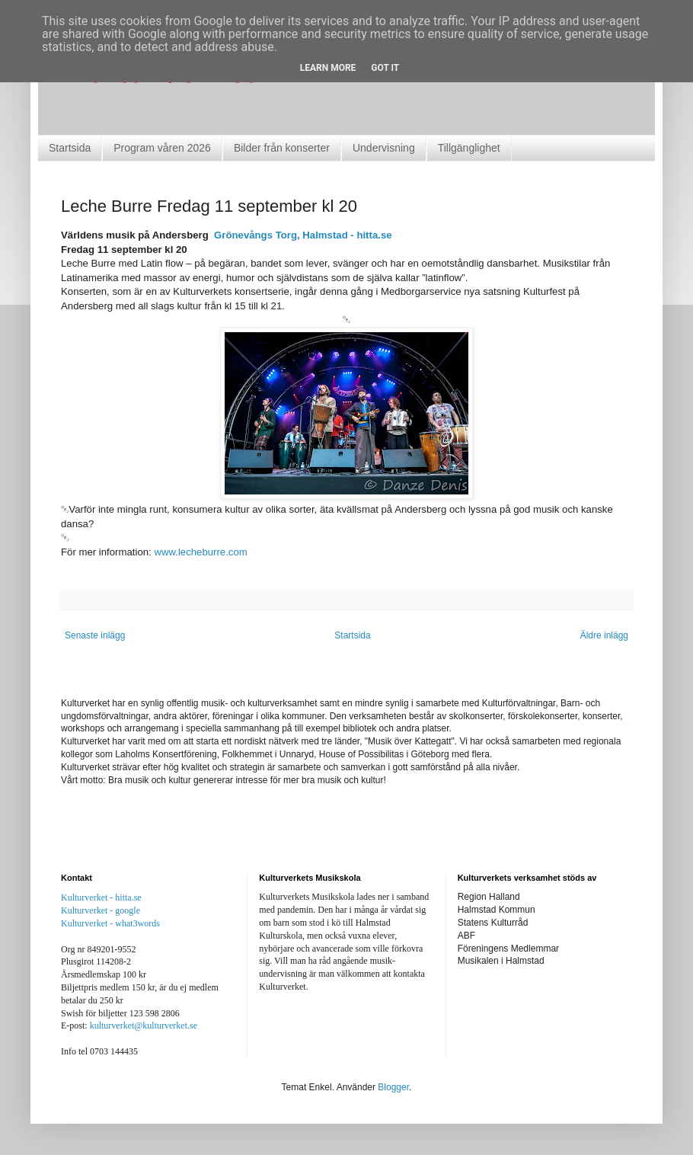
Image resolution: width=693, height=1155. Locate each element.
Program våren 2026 (162, 148)
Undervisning (384, 148)
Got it (385, 67)
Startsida (70, 148)
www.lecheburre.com (200, 552)
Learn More (328, 67)
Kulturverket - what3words (110, 923)
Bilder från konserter (282, 148)
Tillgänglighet (469, 148)
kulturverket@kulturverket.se (143, 1025)
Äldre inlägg (604, 635)
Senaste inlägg (95, 635)
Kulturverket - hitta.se (101, 897)
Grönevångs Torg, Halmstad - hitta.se (304, 235)
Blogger (393, 1087)
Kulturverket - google (100, 910)
